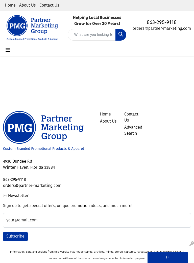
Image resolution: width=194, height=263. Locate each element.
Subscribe (15, 237)
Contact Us (49, 6)
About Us (27, 6)
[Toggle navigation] (8, 50)
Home (10, 6)
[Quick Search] (92, 35)
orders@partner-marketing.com (162, 29)
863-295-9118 (162, 22)
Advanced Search (133, 131)
